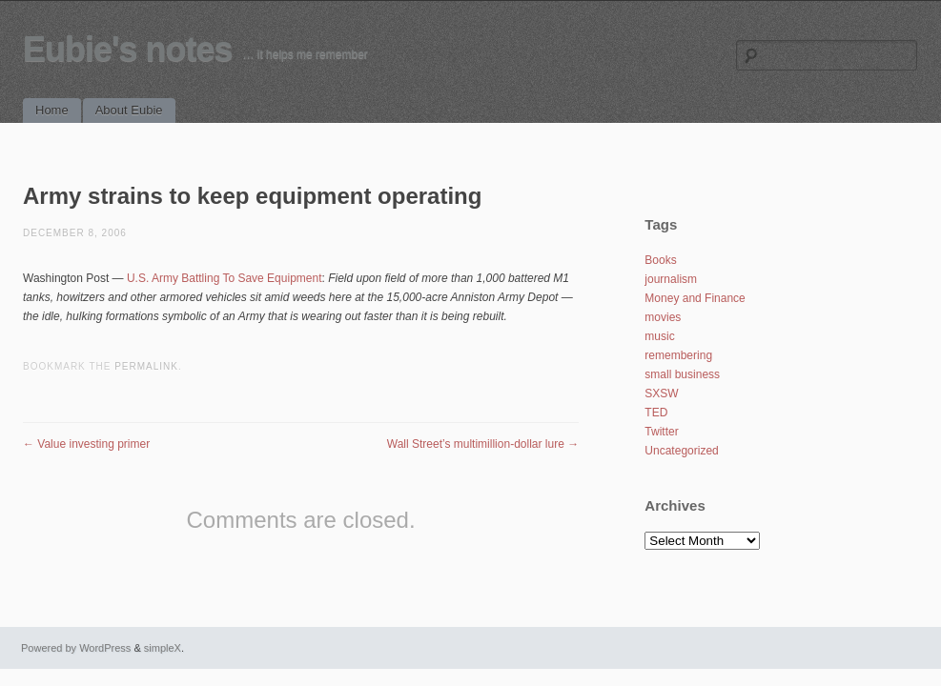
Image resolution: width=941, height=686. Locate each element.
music (659, 336)
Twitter (661, 431)
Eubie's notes (128, 49)
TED (655, 412)
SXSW (661, 393)
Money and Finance (694, 298)
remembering (678, 355)
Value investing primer (86, 444)
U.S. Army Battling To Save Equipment (224, 278)
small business (682, 374)
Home (52, 110)
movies (662, 317)
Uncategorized (681, 450)
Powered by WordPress (76, 648)
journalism (670, 279)
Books (660, 260)
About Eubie (129, 110)
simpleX (162, 648)
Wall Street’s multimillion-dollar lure (483, 444)
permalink (146, 366)
